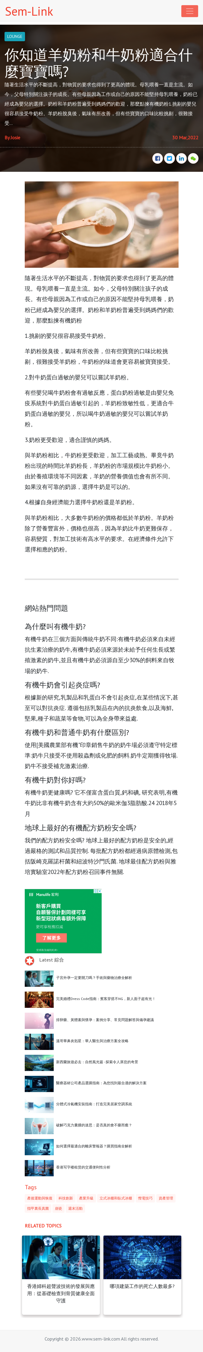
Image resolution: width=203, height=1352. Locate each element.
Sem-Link (29, 11)
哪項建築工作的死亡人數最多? (142, 1286)
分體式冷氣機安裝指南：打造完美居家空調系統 (94, 1104)
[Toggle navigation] (189, 11)
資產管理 (166, 1198)
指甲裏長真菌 (38, 1208)
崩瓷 (58, 1208)
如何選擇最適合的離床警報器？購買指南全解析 (94, 1146)
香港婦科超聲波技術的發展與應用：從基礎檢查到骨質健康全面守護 (61, 1293)
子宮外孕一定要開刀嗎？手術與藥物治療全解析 (94, 977)
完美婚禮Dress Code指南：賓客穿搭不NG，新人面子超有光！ (106, 998)
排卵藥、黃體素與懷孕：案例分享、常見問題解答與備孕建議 (105, 1019)
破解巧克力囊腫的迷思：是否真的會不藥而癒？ (94, 1125)
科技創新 (66, 1198)
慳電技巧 (145, 1198)
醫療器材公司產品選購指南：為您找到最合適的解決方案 (101, 1083)
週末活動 (75, 1208)
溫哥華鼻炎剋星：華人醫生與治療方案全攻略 (92, 1041)
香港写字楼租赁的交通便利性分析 (83, 1167)
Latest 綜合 (51, 960)
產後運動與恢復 (39, 1198)
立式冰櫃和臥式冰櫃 (116, 1198)
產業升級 (86, 1198)
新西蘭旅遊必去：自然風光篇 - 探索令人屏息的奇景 (97, 1062)
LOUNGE (14, 36)
